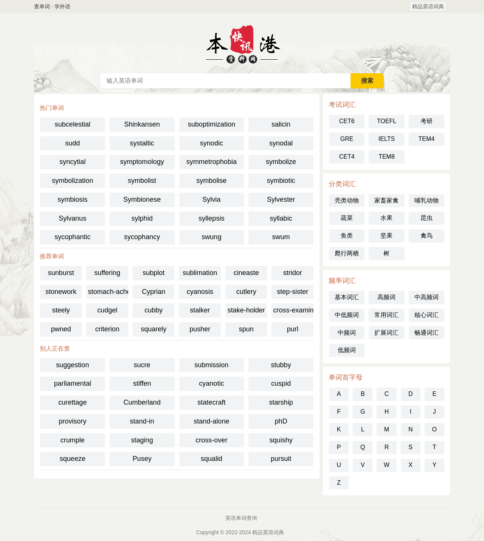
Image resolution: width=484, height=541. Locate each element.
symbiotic (281, 180)
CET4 (347, 156)
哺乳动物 (426, 200)
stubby (281, 365)
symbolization (72, 180)
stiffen (142, 383)
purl (292, 329)
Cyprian (153, 291)
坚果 (386, 235)
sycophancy (142, 237)
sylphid (142, 218)
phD (281, 421)
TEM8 (387, 156)
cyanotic (211, 383)
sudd (72, 143)
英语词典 (242, 43)
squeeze (72, 458)
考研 (426, 121)
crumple (72, 440)
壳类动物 (347, 200)
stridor (292, 273)
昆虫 (426, 218)
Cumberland (142, 402)
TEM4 (426, 139)
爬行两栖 (347, 253)
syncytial (72, 161)
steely (61, 310)
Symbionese (142, 199)
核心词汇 (426, 315)
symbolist (142, 180)
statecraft (211, 402)
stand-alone (211, 421)
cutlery (246, 291)
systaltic (142, 143)
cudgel (107, 310)
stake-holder (246, 310)
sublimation (200, 273)
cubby (153, 310)
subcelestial (72, 124)
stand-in (142, 421)
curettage (72, 402)
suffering (107, 273)
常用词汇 (386, 315)
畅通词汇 (426, 332)
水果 (386, 218)
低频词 (347, 350)
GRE (347, 139)
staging (142, 440)
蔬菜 (347, 218)
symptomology (142, 161)
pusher (199, 329)
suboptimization (211, 124)
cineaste (246, 273)
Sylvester (281, 199)
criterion (107, 329)
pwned (61, 329)
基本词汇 (347, 297)
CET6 (347, 121)
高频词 (386, 297)
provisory (72, 421)
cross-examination (293, 310)
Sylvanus (72, 218)
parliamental (72, 383)
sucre (142, 365)
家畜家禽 (386, 200)
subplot (153, 273)
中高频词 (426, 297)
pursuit (281, 458)
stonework (60, 291)
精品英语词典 (428, 6)
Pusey (142, 458)
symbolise (211, 180)
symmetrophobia (211, 161)
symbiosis (72, 199)
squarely (153, 329)
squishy (281, 440)
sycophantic (72, 237)
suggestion (72, 365)
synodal (281, 143)
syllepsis (211, 218)
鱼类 (347, 235)
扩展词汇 (386, 332)
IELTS (387, 139)
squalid (211, 458)
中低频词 (347, 315)
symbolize (281, 161)
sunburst (61, 273)
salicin (280, 124)
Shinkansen (142, 124)
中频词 (347, 332)
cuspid (281, 383)
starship (281, 402)
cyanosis (200, 291)
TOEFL (386, 121)
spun (246, 329)
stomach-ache (108, 291)
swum (281, 237)
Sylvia (211, 199)
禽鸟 (426, 235)
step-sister (292, 291)
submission (211, 365)
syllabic (281, 218)
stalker (200, 310)
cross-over (211, 440)
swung (211, 237)
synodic (211, 143)
